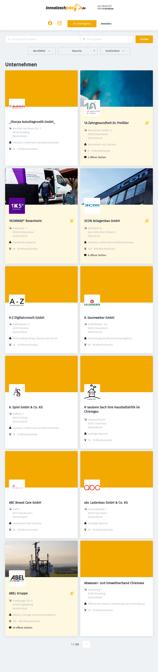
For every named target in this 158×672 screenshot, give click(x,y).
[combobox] (42, 39)
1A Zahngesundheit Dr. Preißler (106, 123)
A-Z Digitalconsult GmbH (26, 318)
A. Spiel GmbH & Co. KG (26, 407)
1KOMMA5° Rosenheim (25, 221)
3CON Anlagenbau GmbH (102, 221)
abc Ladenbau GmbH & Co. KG (106, 503)
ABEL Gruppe (18, 593)
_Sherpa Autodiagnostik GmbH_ (32, 122)
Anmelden (106, 23)
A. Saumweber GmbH (99, 318)
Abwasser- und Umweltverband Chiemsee (114, 583)
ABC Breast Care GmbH (25, 503)
